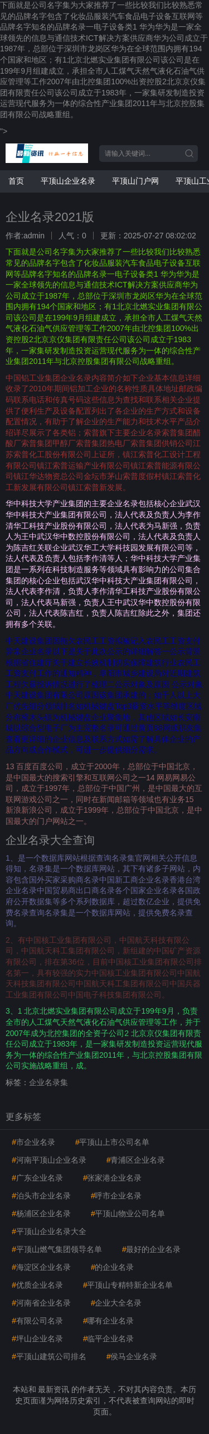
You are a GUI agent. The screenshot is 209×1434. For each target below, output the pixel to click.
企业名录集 (48, 1082)
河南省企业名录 (41, 1302)
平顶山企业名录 (68, 180)
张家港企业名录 (112, 1177)
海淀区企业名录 (41, 1267)
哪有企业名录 (108, 1320)
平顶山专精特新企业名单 (128, 1284)
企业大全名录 (116, 1302)
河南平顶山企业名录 (49, 1159)
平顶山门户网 (135, 180)
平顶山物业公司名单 (128, 1213)
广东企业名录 (37, 1177)
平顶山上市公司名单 (112, 1142)
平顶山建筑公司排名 (49, 1356)
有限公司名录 (37, 1320)
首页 (16, 180)
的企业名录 (112, 1267)
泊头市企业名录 (41, 1195)
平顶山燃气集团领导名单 (57, 1249)
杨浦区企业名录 (41, 1213)
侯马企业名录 (132, 1356)
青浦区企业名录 (136, 1159)
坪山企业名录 (37, 1338)
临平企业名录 (108, 1338)
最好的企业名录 (151, 1249)
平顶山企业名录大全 (49, 1231)
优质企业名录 (37, 1284)
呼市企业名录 (116, 1195)
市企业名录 (33, 1142)
